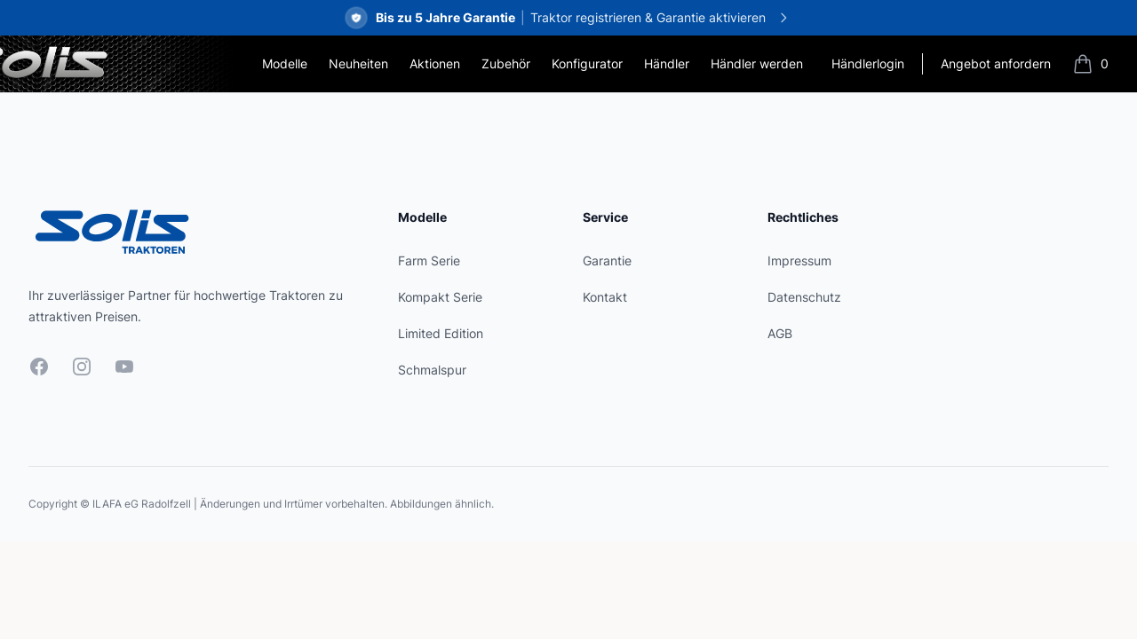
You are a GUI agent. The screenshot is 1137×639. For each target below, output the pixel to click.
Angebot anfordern (996, 63)
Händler (666, 63)
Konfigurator (587, 63)
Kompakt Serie (440, 296)
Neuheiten (358, 63)
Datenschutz (804, 296)
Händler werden (757, 63)
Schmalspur (432, 369)
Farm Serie (429, 260)
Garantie (607, 260)
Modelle (284, 63)
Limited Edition (440, 333)
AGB (779, 333)
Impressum (799, 260)
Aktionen (434, 63)
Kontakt (605, 296)
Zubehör (505, 63)
